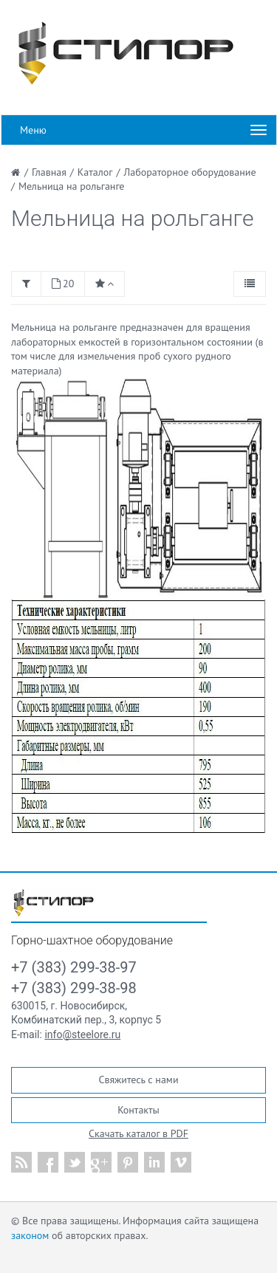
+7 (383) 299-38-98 (74, 988)
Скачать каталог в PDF (138, 1133)
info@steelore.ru (82, 1034)
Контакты (138, 1109)
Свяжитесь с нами (138, 1079)
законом (30, 1235)
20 (63, 283)
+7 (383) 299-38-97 (74, 967)
